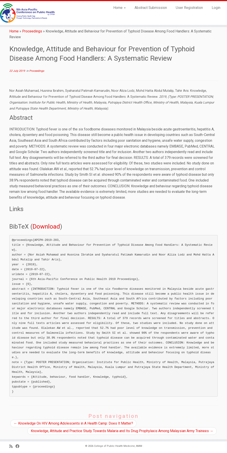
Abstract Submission (151, 8)
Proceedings (32, 31)
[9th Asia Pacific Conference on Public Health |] (26, 13)
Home (119, 8)
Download (46, 226)
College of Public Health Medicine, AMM (118, 446)
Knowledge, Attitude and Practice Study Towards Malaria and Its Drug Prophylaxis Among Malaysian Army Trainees (122, 431)
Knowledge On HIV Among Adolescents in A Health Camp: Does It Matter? (73, 423)
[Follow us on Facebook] (19, 446)
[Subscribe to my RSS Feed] (12, 446)
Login (216, 8)
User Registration (189, 8)
